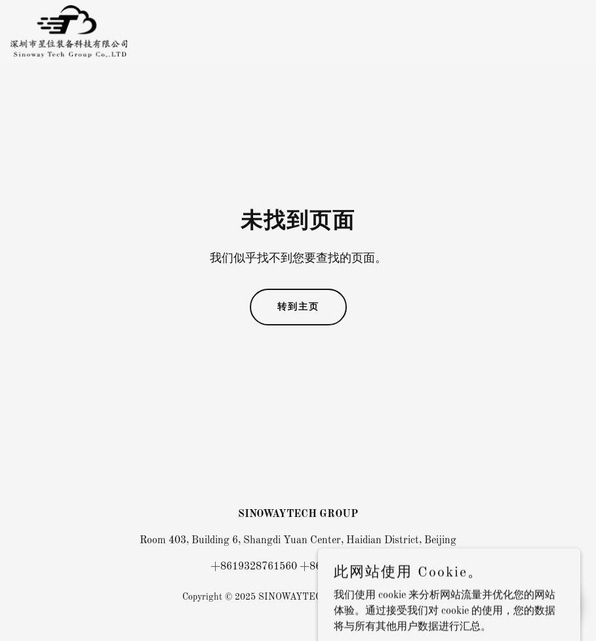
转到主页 (298, 306)
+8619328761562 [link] (343, 567)
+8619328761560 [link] (253, 567)
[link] (69, 31)
